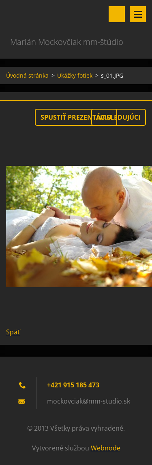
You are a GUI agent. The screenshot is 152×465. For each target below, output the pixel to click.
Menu (138, 14)
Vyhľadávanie (117, 14)
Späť (13, 332)
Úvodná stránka (27, 75)
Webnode (105, 448)
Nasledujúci (118, 117)
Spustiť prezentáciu (76, 117)
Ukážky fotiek (74, 75)
